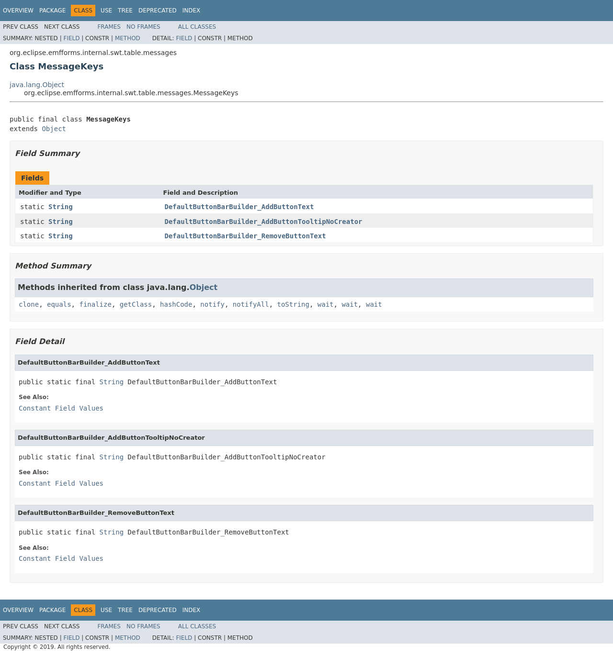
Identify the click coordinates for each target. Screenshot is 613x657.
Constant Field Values (61, 408)
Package (52, 10)
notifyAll (251, 304)
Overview (18, 10)
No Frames (143, 26)
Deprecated (157, 10)
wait (326, 304)
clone (29, 304)
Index (191, 10)
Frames (109, 26)
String (60, 207)
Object (54, 129)
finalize (95, 304)
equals (59, 304)
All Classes (197, 26)
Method (127, 38)
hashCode (176, 304)
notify (212, 304)
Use (106, 10)
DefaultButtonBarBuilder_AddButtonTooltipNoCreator (264, 221)
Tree (125, 10)
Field (71, 38)
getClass (136, 304)
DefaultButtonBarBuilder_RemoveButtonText (245, 236)
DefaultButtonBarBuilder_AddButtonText (239, 207)
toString (293, 304)
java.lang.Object (37, 85)
